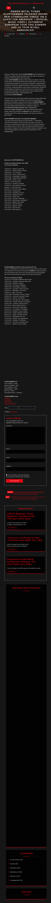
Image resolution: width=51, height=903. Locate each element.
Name (8, 449)
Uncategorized (14, 880)
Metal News (13, 411)
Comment (9, 426)
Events (12, 864)
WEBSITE (7, 398)
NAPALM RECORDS (10, 404)
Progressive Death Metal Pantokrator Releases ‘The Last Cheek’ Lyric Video (21, 561)
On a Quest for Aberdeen (27, 407)
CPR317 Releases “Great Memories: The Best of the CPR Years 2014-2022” (21, 516)
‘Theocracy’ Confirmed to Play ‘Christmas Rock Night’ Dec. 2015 (25, 538)
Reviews (12, 876)
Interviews (13, 868)
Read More (12, 527)
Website (8, 466)
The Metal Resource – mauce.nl (25, 3)
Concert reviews (15, 859)
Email (8, 457)
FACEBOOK (7, 400)
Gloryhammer (13, 407)
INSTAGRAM (8, 402)
